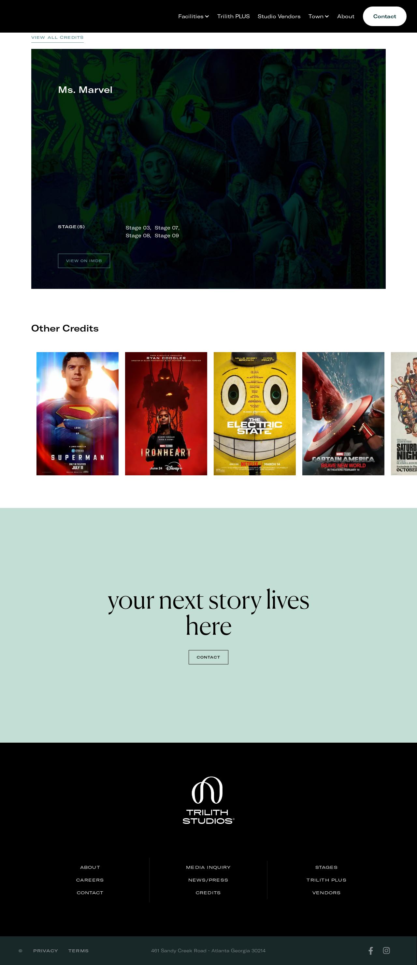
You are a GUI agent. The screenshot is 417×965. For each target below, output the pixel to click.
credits (208, 892)
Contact (384, 16)
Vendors (326, 892)
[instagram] (390, 950)
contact (208, 657)
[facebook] (374, 950)
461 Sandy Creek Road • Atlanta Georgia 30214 (208, 950)
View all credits (57, 37)
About (345, 16)
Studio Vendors (279, 16)
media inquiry (208, 867)
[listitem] (85, 413)
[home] (43, 10)
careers (90, 880)
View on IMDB (84, 261)
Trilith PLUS (233, 16)
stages (326, 867)
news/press (208, 880)
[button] (191, 16)
